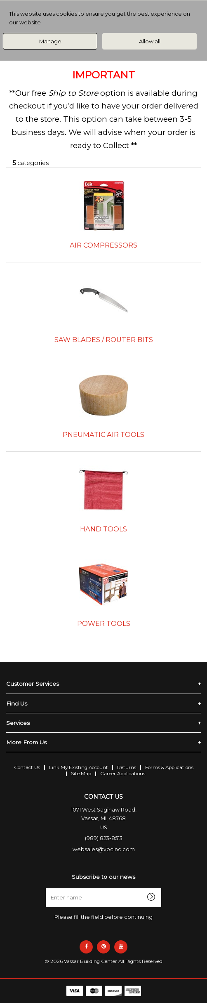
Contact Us (27, 767)
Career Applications (122, 773)
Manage (50, 41)
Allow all (149, 41)
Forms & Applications (169, 767)
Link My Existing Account (78, 767)
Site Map (81, 773)
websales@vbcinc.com (104, 849)
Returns (126, 767)
